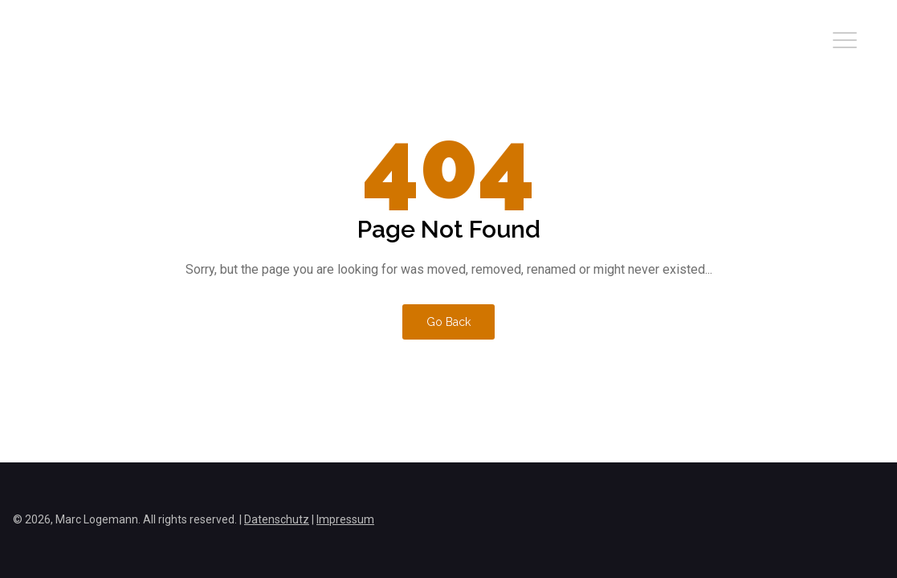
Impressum (345, 519)
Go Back (448, 321)
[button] (845, 40)
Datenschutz (276, 519)
